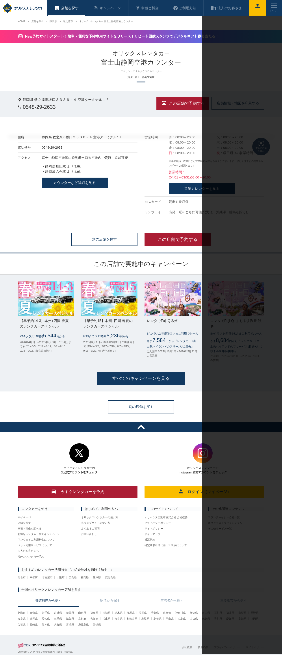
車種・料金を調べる (29, 528)
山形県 (82, 612)
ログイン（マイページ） (204, 491)
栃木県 (118, 612)
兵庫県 (106, 618)
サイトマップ (152, 534)
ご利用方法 (184, 8)
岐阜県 (22, 618)
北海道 (22, 612)
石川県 (218, 612)
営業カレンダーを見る (201, 189)
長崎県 (34, 624)
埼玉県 (143, 612)
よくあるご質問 (90, 528)
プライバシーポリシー (158, 522)
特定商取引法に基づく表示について (166, 545)
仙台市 (22, 577)
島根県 (157, 618)
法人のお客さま (226, 8)
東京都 (167, 612)
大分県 (58, 624)
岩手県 (46, 612)
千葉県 (155, 612)
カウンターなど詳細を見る (74, 183)
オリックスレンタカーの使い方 (99, 517)
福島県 (94, 612)
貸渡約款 (150, 539)
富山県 (206, 612)
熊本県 (97, 577)
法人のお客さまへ (28, 550)
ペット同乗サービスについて (35, 545)
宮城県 (58, 612)
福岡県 (85, 577)
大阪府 (61, 577)
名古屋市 (47, 577)
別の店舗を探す (104, 239)
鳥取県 (145, 618)
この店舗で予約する (177, 239)
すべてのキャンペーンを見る (141, 378)
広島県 (73, 577)
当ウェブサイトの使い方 (95, 522)
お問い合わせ (89, 534)
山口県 (194, 618)
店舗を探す (24, 522)
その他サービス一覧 (220, 528)
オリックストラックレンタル (225, 522)
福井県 (230, 612)
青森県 (34, 612)
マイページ (24, 517)
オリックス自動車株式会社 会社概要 (166, 517)
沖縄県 (97, 624)
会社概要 (187, 647)
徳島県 (206, 618)
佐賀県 (22, 624)
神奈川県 (180, 612)
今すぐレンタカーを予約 (77, 491)
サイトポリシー (154, 528)
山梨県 (242, 612)
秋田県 (70, 612)
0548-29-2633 (37, 107)
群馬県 (131, 612)
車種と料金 (147, 8)
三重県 (58, 618)
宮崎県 (70, 624)
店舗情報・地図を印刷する (238, 103)
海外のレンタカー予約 (31, 556)
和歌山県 (132, 618)
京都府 (34, 577)
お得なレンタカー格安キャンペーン (39, 534)
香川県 (218, 618)
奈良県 (118, 618)
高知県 (242, 618)
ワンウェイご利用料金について (36, 539)
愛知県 (46, 618)
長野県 (254, 612)
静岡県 (34, 618)
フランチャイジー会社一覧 (224, 517)
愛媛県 (230, 618)
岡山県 (170, 618)
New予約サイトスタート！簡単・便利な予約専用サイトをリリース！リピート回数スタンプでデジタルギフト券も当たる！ (122, 36)
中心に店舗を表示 (261, 146)
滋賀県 (70, 618)
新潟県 (194, 612)
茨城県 (106, 612)
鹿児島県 (110, 577)
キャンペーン (107, 8)
